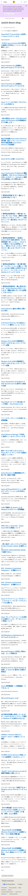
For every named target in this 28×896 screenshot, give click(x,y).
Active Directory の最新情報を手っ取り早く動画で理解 (13, 474)
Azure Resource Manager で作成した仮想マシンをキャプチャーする (13, 435)
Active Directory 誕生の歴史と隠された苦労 (13, 309)
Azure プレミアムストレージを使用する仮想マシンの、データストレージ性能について (14, 619)
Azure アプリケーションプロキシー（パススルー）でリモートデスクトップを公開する (14, 601)
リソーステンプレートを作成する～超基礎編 (14, 419)
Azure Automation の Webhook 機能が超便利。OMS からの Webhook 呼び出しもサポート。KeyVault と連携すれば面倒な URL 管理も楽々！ (14, 176)
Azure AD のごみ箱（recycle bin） (13, 159)
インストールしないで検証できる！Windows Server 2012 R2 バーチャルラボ (14, 789)
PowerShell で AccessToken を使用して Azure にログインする (14, 35)
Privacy (9, 889)
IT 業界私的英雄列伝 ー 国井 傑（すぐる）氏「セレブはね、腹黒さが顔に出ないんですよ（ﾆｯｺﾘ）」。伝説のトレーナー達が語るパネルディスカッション (14, 218)
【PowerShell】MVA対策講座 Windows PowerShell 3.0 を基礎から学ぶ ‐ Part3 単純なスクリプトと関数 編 (14, 851)
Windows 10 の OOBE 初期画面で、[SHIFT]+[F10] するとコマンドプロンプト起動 (13, 343)
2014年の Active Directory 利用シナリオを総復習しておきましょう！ (13, 756)
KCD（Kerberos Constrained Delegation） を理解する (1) (11, 583)
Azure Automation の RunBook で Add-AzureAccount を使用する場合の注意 (13, 384)
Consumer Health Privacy (7, 891)
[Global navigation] (1, 2)
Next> (2, 870)
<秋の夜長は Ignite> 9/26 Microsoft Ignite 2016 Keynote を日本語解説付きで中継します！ (14, 120)
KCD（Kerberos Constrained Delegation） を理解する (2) (11, 569)
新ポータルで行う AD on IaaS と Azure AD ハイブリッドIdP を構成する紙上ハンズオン (14, 453)
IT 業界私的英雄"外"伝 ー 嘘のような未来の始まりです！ (13, 196)
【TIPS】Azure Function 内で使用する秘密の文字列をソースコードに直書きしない (14, 45)
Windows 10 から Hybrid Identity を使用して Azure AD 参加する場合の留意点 (13, 670)
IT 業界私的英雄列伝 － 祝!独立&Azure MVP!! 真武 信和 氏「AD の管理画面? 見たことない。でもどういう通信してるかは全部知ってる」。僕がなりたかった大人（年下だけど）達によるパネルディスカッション (14, 244)
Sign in (25, 2)
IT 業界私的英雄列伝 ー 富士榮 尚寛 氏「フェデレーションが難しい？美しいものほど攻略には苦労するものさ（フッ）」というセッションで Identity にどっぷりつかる (14, 268)
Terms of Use (18, 891)
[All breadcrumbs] (2, 18)
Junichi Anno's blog (9, 18)
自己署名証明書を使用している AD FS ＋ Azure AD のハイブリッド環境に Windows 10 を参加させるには (13, 716)
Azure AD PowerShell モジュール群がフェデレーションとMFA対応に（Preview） (13, 491)
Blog (19, 887)
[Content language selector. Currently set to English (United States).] (8, 881)
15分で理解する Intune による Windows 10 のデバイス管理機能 (12, 508)
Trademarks (3, 894)
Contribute (3, 889)
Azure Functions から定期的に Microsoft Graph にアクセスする (12, 66)
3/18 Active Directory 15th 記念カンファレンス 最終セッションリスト (13, 324)
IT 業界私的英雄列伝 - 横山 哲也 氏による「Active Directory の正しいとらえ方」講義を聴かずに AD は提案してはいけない (14, 289)
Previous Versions (13, 887)
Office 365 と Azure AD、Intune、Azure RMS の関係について (13, 527)
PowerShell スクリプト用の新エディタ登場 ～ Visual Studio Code (13, 403)
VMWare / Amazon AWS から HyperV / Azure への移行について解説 (13, 736)
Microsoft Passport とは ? (10, 698)
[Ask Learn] (22, 18)
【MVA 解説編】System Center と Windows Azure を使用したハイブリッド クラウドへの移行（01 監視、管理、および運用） (13, 811)
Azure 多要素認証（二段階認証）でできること (13, 687)
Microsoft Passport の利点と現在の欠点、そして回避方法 (13, 652)
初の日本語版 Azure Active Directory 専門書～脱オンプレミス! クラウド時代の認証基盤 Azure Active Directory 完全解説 (14, 141)
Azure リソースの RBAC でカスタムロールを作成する (13, 103)
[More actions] (25, 18)
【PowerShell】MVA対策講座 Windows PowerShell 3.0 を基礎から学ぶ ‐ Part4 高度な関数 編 (14, 832)
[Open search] (21, 2)
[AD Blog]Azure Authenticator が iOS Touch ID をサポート (12, 636)
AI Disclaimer (4, 887)
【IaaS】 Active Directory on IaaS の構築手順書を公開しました (13, 772)
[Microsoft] (14, 2)
